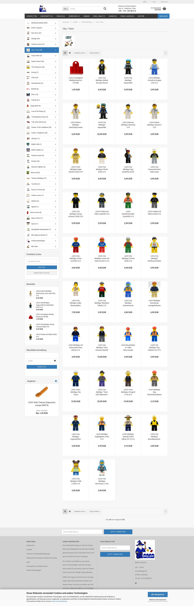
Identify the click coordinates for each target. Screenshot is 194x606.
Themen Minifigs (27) (36, 178)
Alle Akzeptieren (157, 594)
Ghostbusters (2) (35, 83)
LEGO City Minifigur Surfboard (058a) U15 (154, 258)
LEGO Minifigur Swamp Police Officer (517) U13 (128, 436)
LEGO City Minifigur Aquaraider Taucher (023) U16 (128, 80)
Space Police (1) (35, 218)
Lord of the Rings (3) (36, 111)
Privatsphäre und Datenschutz (37, 566)
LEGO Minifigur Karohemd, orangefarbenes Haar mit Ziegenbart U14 (154, 303)
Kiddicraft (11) (47, 16)
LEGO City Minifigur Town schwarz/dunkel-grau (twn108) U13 (102, 347)
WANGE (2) (113, 16)
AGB (28, 562)
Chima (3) (32, 77)
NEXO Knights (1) (35, 149)
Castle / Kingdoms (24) (37, 133)
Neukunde (164, 16)
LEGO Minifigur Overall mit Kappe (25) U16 (154, 80)
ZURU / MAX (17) (99, 16)
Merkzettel (164, 2)
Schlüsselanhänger (36, 240)
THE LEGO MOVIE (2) (36, 122)
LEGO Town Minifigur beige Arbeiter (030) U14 (76, 169)
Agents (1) (33, 206)
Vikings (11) (33, 138)
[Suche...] (66, 8)
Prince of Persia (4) (36, 189)
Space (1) (32, 223)
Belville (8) (33, 89)
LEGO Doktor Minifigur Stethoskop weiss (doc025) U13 (75, 125)
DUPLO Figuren (34, 28)
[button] (145, 2)
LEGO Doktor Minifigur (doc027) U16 (154, 124)
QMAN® (86, 16)
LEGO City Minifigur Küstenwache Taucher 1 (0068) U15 (128, 303)
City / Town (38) (34, 50)
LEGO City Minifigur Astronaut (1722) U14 (102, 481)
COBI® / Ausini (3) (127, 16)
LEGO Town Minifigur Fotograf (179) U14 (128, 392)
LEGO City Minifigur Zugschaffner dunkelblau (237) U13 (75, 436)
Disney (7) (33, 72)
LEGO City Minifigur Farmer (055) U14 (128, 258)
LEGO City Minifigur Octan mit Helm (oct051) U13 (102, 258)
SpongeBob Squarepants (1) (39, 229)
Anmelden (41, 367)
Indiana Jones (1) (35, 195)
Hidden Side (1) (34, 144)
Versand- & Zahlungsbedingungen (38, 554)
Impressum (30, 545)
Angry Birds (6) (34, 105)
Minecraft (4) (33, 172)
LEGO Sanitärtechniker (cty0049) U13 (128, 213)
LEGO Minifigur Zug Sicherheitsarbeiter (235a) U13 (154, 392)
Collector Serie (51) (36, 44)
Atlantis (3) (33, 201)
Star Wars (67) (34, 33)
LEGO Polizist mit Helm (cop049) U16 (101, 212)
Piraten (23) (33, 161)
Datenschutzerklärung (59, 601)
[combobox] (80, 53)
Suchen (41, 267)
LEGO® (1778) (32, 16)
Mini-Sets (32, 246)
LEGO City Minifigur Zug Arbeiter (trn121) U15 (154, 347)
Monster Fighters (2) (36, 167)
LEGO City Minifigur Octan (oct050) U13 (76, 258)
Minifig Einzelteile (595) (37, 23)
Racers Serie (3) (34, 212)
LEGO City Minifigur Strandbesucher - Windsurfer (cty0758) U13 (154, 436)
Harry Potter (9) (34, 55)
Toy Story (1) (33, 184)
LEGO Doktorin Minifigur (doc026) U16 (128, 124)
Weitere (141, 16)
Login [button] (153, 2)
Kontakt (29, 549)
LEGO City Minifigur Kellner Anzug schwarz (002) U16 (102, 80)
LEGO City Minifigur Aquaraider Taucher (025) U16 (102, 125)
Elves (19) (32, 94)
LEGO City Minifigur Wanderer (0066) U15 (102, 303)
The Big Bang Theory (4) (37, 117)
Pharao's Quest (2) (35, 155)
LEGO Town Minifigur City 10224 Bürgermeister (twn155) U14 (75, 392)
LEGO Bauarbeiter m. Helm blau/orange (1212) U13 (128, 347)
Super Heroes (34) (35, 61)
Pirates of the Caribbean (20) (39, 127)
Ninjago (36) (33, 38)
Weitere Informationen (157, 600)
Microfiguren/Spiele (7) (37, 235)
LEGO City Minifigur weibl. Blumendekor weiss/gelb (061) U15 (75, 303)
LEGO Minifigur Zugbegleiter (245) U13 (102, 436)
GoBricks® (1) (74, 16)
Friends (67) (33, 100)
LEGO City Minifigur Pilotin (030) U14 (102, 169)
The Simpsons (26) (36, 67)
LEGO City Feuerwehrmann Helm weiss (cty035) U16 (154, 169)
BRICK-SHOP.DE (140, 562)
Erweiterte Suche (42, 273)
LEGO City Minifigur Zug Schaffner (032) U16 (128, 169)
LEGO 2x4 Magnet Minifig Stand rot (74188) (76, 80)
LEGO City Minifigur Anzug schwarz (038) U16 (75, 213)
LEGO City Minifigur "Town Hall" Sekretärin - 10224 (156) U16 (101, 392)
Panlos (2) (61, 16)
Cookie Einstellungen (33, 570)
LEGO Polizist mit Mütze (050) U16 (154, 212)
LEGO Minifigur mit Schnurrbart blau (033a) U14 (75, 347)
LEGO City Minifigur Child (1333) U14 (75, 481)
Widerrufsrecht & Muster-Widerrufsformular (41, 558)
